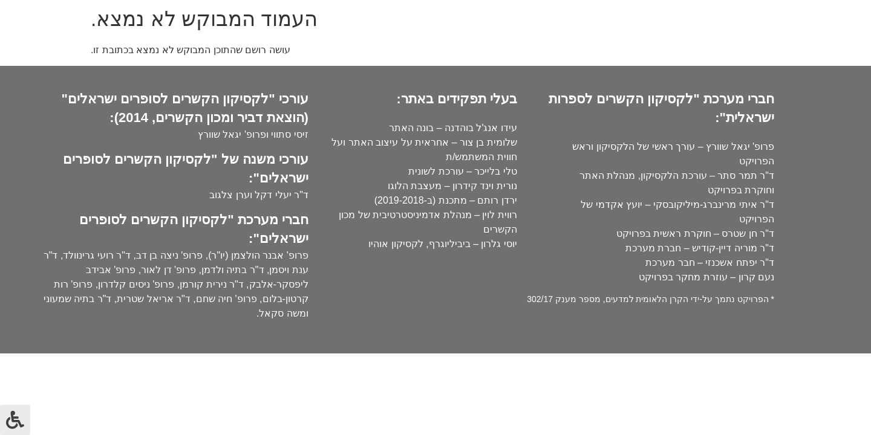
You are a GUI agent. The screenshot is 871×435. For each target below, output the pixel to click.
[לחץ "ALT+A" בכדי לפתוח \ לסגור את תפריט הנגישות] (15, 420)
